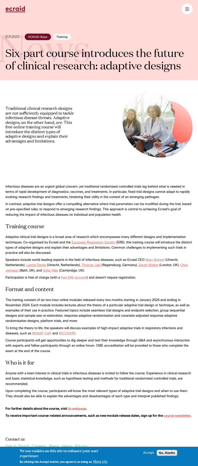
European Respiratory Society (93, 242)
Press (54, 446)
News (67, 446)
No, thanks (167, 454)
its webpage (77, 409)
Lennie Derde (36, 265)
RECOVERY (67, 333)
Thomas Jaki (91, 265)
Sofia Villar (50, 270)
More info (100, 463)
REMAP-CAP (41, 333)
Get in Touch (17, 446)
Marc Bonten (154, 260)
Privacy (81, 446)
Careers (39, 446)
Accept (148, 454)
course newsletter (177, 416)
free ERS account (74, 278)
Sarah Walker (148, 265)
